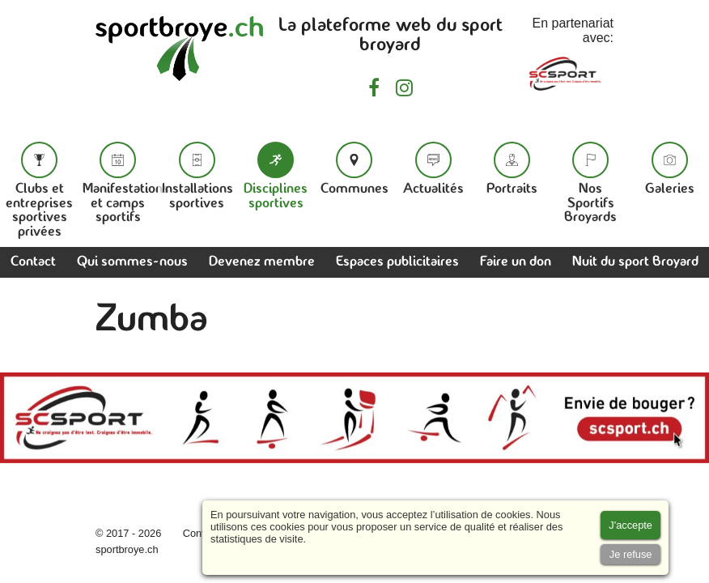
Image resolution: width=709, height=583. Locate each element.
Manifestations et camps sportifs (126, 183)
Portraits (511, 169)
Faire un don (515, 262)
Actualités (433, 169)
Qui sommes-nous (132, 262)
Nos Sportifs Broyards (590, 183)
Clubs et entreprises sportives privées (39, 190)
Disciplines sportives (276, 176)
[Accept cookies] (630, 525)
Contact (33, 262)
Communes (354, 169)
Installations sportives (197, 176)
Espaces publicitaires (397, 262)
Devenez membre (262, 262)
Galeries (669, 169)
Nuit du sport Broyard (635, 262)
